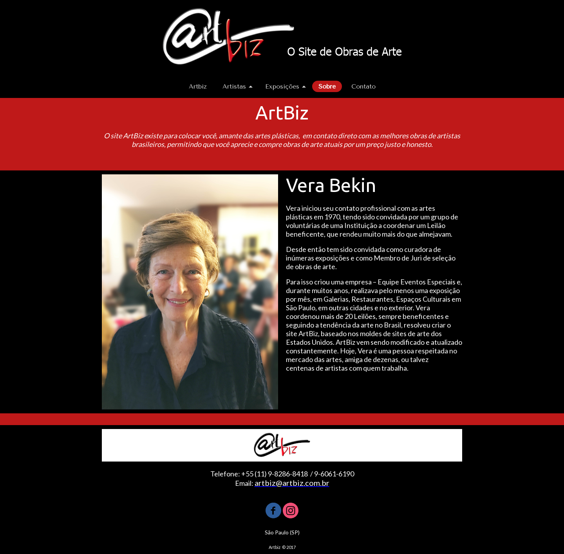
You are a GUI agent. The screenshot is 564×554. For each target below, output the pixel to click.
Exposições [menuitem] (282, 86)
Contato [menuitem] (363, 86)
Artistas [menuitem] (234, 86)
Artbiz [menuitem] (198, 86)
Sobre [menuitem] (327, 86)
